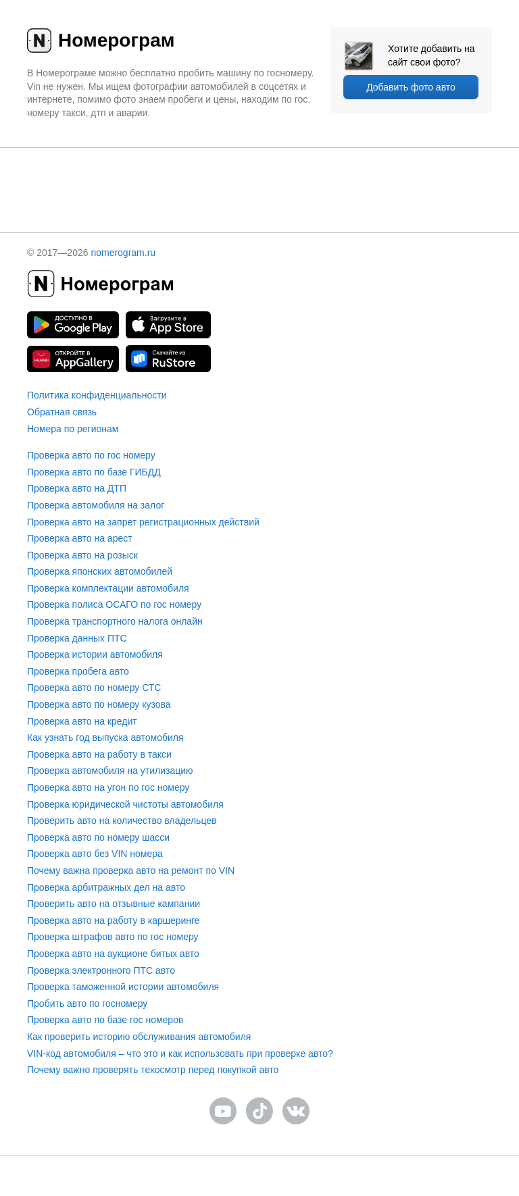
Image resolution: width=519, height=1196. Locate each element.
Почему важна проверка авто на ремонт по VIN (130, 870)
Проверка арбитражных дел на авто (106, 887)
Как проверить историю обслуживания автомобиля (139, 1036)
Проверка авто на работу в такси (99, 754)
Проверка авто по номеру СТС (94, 687)
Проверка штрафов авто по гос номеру (113, 936)
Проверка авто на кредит (82, 721)
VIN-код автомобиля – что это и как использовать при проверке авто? (180, 1053)
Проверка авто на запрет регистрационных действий (143, 522)
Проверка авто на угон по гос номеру (108, 787)
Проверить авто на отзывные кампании (113, 903)
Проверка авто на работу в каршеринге (113, 920)
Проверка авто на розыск (82, 555)
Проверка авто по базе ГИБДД (94, 472)
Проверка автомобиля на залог (95, 505)
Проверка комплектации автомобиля (108, 588)
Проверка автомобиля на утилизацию (110, 770)
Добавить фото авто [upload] (410, 87)
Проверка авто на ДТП (76, 488)
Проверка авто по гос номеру (91, 455)
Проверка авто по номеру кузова (99, 704)
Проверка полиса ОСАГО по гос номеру (114, 604)
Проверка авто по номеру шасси (98, 837)
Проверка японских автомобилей (99, 571)
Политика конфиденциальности (97, 395)
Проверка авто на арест (79, 538)
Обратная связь (62, 412)
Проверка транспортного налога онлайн (115, 621)
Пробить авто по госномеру (87, 1003)
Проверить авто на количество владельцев (121, 820)
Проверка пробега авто (78, 671)
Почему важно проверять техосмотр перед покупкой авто (152, 1069)
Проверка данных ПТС (77, 638)
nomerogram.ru (123, 252)
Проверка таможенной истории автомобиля (123, 986)
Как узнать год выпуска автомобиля (105, 737)
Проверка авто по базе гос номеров (105, 1019)
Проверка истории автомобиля (95, 654)
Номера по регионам (72, 428)
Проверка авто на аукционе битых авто (113, 953)
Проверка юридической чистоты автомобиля (125, 804)
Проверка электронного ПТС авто (101, 970)
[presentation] (259, 174)
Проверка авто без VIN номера (95, 853)
